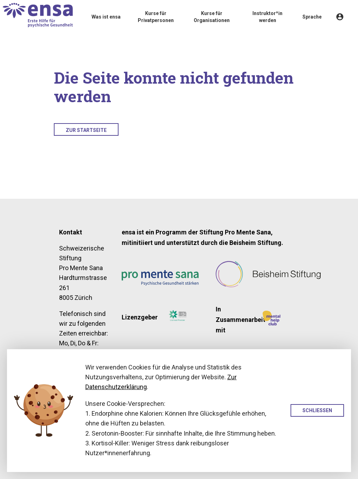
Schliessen (317, 410)
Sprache (312, 17)
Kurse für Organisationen (212, 16)
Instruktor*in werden (267, 16)
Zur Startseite (86, 130)
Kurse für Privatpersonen (156, 16)
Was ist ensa (106, 17)
